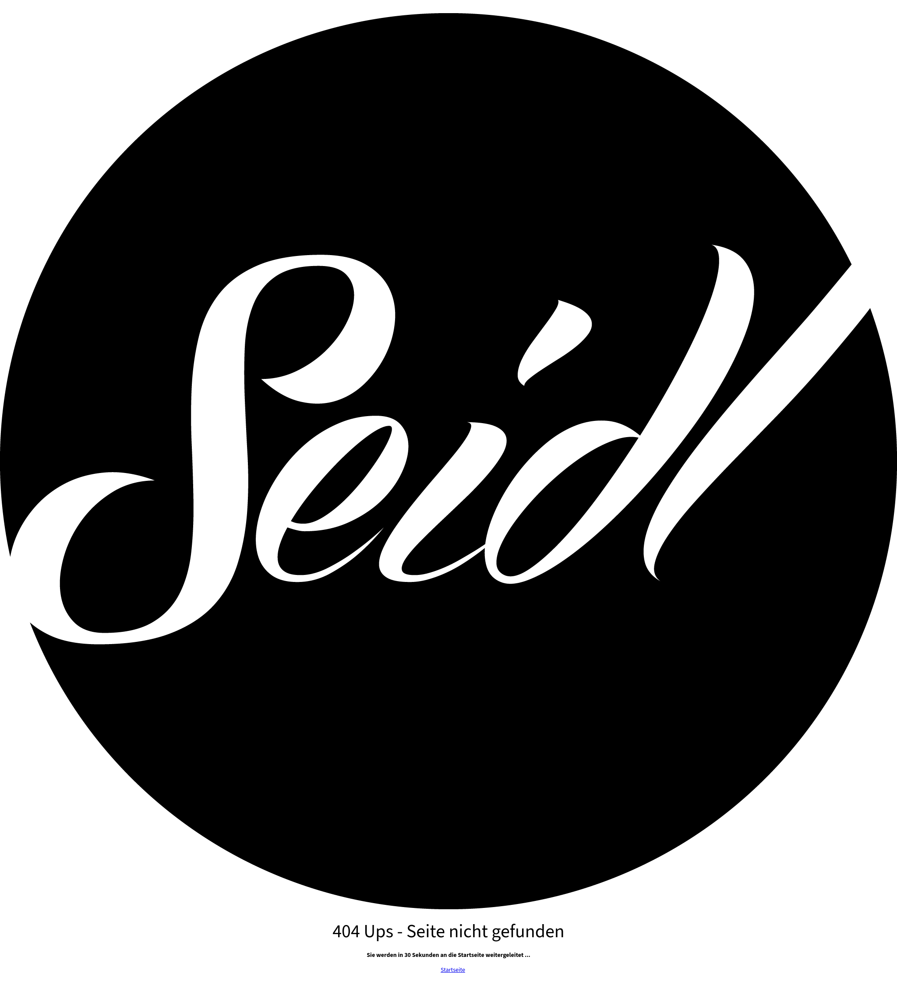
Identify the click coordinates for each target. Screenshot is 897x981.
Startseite (453, 970)
